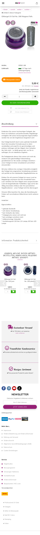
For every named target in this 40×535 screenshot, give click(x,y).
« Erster (5, 9)
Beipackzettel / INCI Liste (12, 484)
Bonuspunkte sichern (11, 80)
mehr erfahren (20, 333)
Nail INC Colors (9, 515)
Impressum (7, 430)
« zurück (12, 9)
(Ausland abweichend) (24, 72)
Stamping (7, 519)
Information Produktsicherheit (15, 240)
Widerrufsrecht (9, 440)
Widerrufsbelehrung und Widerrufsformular (18, 434)
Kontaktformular (9, 476)
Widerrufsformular (10, 480)
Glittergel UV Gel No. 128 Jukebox (30, 280)
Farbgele (6, 507)
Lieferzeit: (5, 68)
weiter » (19, 9)
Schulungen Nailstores (11, 472)
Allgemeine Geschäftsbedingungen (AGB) (17, 444)
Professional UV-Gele (11, 502)
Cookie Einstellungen (11, 450)
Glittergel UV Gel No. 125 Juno (10, 280)
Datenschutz (8, 447)
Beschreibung (8, 124)
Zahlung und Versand (11, 437)
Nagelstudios (8, 464)
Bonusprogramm (9, 468)
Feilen (6, 523)
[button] (5, 96)
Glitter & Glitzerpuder (11, 511)
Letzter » (27, 9)
